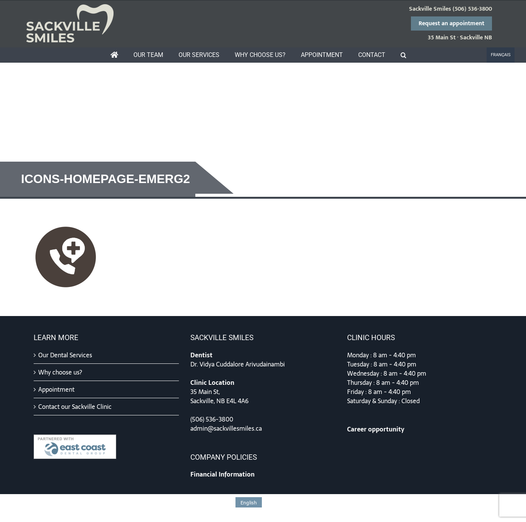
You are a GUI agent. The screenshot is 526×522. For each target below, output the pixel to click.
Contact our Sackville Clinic (75, 406)
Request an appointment (451, 23)
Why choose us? (60, 372)
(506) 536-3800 (472, 9)
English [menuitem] (248, 503)
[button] (403, 55)
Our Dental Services (65, 355)
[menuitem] (501, 55)
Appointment (56, 389)
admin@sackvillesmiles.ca (226, 428)
